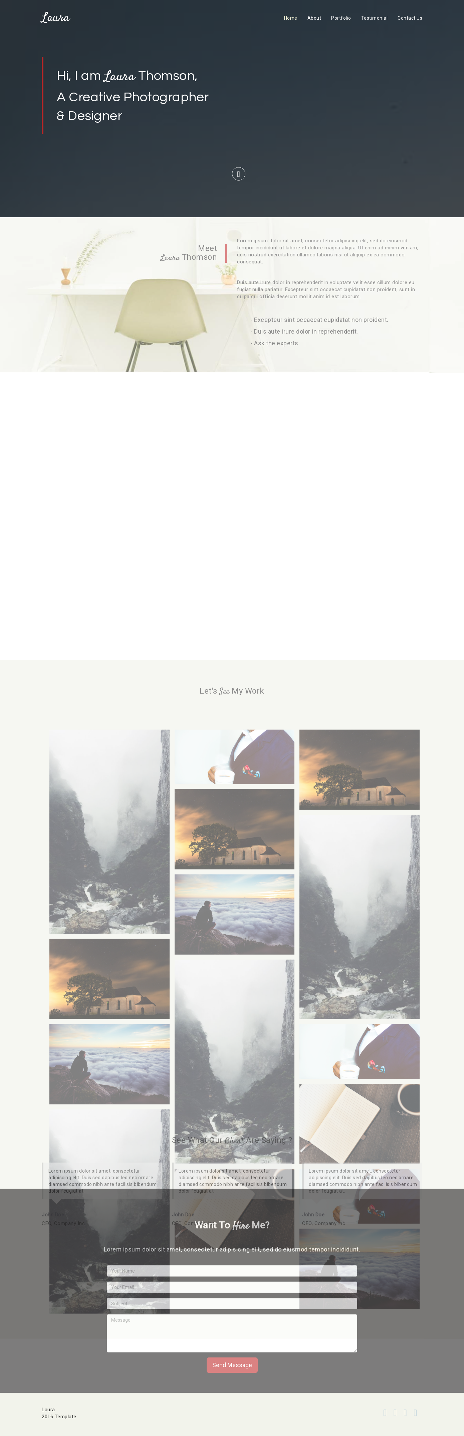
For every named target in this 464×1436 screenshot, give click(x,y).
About (314, 18)
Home (290, 18)
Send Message (232, 1364)
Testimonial (374, 18)
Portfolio (341, 18)
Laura (56, 18)
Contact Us (410, 18)
